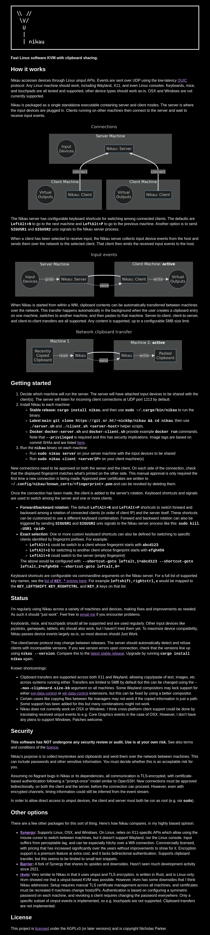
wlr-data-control (75, 693)
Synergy (27, 833)
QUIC (182, 80)
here (81, 443)
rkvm (24, 875)
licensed (42, 929)
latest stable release (107, 654)
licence (52, 747)
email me (87, 614)
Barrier (26, 864)
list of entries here (65, 581)
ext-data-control (44, 693)
